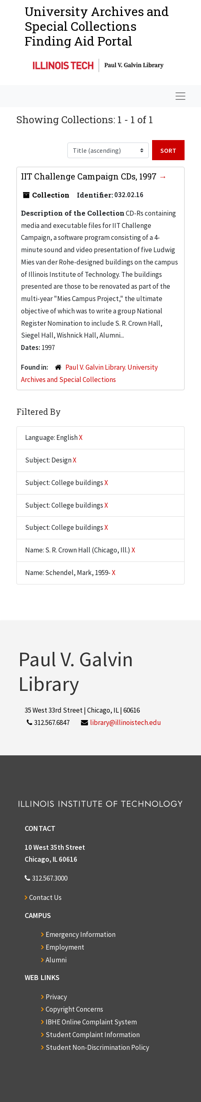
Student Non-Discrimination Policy (97, 1047)
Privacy (56, 996)
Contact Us (45, 897)
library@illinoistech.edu (125, 722)
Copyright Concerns (74, 1009)
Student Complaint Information (93, 1034)
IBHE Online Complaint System (91, 1021)
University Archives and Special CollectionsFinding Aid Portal (97, 26)
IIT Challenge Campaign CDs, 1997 (90, 176)
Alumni (56, 959)
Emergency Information (81, 934)
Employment (65, 947)
